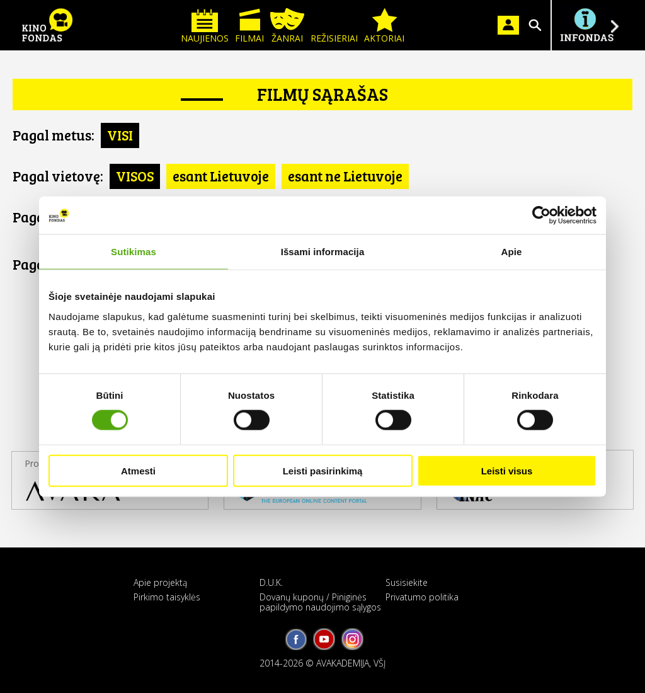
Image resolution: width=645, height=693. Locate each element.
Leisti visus (507, 470)
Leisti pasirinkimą (323, 470)
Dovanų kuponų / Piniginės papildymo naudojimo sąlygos (320, 601)
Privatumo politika (422, 597)
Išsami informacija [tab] (323, 251)
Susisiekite (406, 582)
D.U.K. (271, 582)
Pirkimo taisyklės (167, 597)
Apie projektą (160, 582)
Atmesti (138, 470)
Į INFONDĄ (586, 25)
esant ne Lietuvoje (345, 175)
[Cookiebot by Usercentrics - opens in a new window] (541, 215)
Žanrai (287, 26)
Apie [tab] (511, 251)
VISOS (135, 175)
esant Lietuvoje (221, 175)
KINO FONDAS (47, 25)
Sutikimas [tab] (133, 251)
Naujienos (205, 26)
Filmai (249, 26)
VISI (120, 134)
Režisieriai (334, 26)
